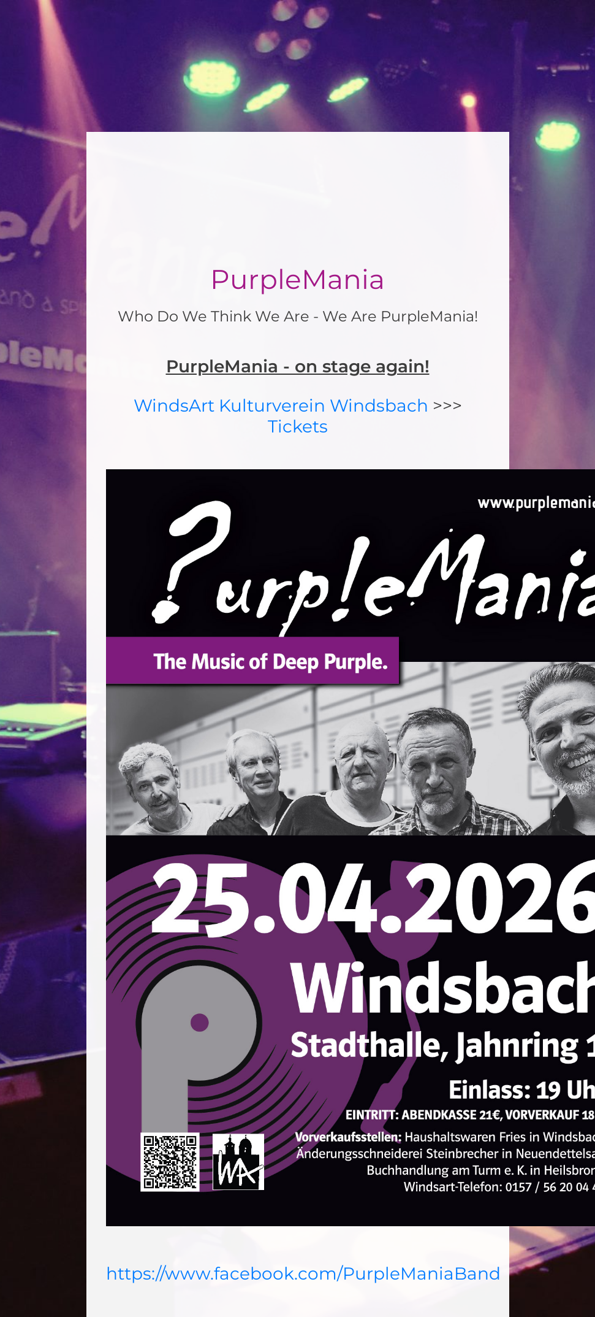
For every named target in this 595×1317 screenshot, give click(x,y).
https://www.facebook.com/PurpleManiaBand (303, 1273)
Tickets (298, 426)
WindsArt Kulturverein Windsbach (281, 405)
